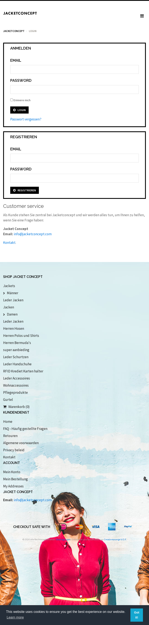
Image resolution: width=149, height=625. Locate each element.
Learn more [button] (15, 617)
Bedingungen (63, 539)
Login (19, 110)
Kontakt (9, 242)
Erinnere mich (20, 100)
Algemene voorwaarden (21, 443)
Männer (10, 293)
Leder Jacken (13, 300)
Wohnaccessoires (16, 385)
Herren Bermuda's (17, 342)
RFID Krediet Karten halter (23, 371)
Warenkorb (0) (16, 406)
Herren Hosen (13, 328)
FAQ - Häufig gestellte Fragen (25, 428)
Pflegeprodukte (15, 392)
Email (15, 60)
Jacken (8, 307)
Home (7, 421)
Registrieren (24, 190)
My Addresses (13, 486)
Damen (10, 314)
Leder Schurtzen (15, 357)
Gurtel (8, 399)
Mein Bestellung (15, 479)
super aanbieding (16, 350)
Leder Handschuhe (17, 364)
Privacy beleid (13, 450)
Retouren (10, 435)
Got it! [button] (136, 615)
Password (21, 80)
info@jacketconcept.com (33, 234)
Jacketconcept (13, 31)
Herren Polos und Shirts (21, 335)
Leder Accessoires (16, 378)
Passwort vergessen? (25, 119)
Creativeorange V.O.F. (115, 539)
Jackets (9, 286)
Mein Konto (11, 472)
